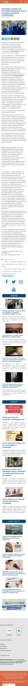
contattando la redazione (6, 664)
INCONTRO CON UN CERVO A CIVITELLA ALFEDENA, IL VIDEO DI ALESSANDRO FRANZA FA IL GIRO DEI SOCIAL (12, 385)
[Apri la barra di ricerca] (21, 1)
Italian (5, 685)
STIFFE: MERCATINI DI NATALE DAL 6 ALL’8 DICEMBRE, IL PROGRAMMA (13, 445)
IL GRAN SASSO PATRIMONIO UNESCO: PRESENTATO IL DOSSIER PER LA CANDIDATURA (12, 538)
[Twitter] (13, 282)
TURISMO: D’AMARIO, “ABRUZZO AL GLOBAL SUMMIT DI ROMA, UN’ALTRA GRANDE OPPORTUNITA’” (13, 555)
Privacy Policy (3, 648)
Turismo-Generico (9, 259)
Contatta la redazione (5, 650)
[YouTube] (13, 289)
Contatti (2, 644)
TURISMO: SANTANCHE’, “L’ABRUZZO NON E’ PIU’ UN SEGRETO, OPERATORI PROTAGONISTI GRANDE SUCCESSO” (14, 312)
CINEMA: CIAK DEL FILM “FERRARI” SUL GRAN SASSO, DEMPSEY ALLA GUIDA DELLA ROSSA (13, 264)
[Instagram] (21, 282)
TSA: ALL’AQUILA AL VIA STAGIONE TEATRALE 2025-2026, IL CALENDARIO (13, 501)
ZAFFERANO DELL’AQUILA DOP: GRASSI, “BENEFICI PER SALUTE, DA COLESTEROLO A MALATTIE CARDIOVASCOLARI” (14, 573)
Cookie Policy (3, 646)
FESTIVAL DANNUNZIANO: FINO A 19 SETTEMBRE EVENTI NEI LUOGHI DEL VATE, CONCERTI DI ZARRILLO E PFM (13, 591)
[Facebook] (6, 282)
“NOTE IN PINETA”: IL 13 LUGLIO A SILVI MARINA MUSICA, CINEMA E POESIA (12, 336)
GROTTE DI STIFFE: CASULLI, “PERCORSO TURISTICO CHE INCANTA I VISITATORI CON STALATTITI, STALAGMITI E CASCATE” (13, 359)
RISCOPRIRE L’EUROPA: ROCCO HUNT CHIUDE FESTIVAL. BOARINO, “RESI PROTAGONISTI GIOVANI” (13, 271)
